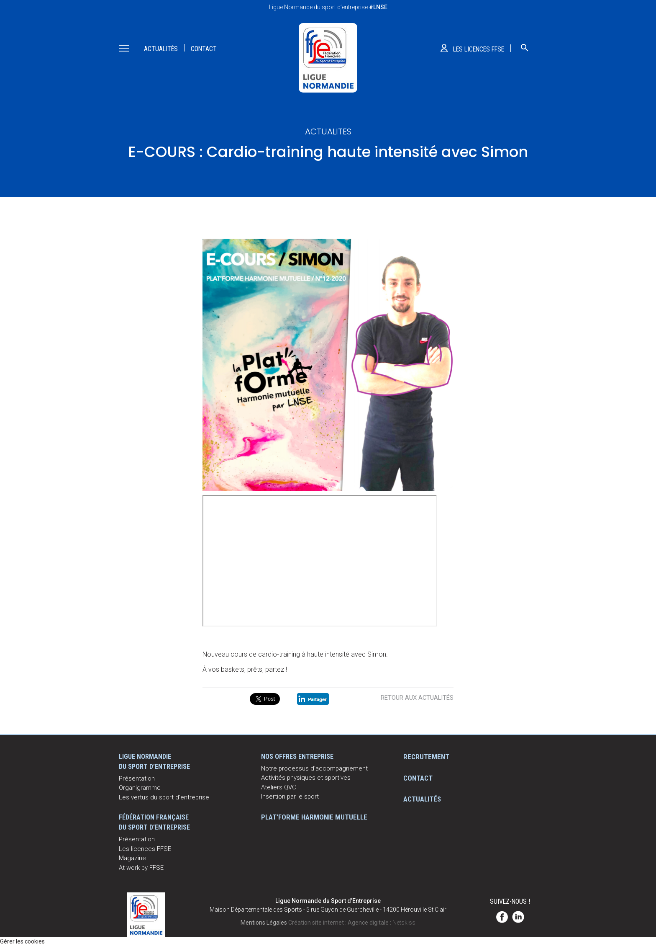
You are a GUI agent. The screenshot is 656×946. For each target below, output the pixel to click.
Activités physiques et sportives (306, 777)
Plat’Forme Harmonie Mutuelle (314, 817)
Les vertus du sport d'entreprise (164, 797)
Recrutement (426, 757)
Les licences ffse (478, 49)
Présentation (137, 778)
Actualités (161, 49)
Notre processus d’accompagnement (314, 768)
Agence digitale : (370, 922)
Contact (204, 49)
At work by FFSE (141, 867)
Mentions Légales (264, 922)
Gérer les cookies (22, 941)
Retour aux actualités (417, 697)
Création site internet (316, 922)
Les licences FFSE (145, 849)
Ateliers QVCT (280, 787)
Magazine (132, 858)
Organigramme (140, 787)
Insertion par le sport (290, 796)
